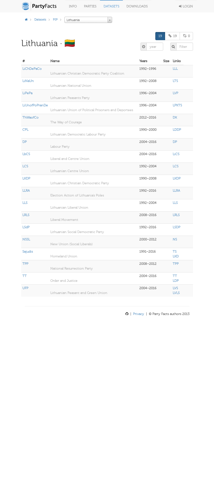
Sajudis (27, 252)
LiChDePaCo (32, 69)
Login (186, 6)
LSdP (26, 227)
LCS (25, 166)
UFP (25, 288)
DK (175, 117)
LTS (175, 81)
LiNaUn (28, 81)
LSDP (176, 227)
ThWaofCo (30, 117)
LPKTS (177, 105)
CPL (25, 130)
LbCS (26, 154)
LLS (24, 203)
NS (175, 239)
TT (24, 276)
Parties (90, 6)
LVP (175, 93)
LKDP (26, 178)
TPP (25, 264)
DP (24, 142)
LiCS (176, 154)
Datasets (111, 6)
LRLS (25, 215)
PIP (55, 19)
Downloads (137, 6)
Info (73, 6)
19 (160, 36)
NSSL (26, 239)
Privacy (138, 314)
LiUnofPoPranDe (35, 105)
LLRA (26, 191)
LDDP (177, 130)
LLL (175, 69)
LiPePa (27, 93)
